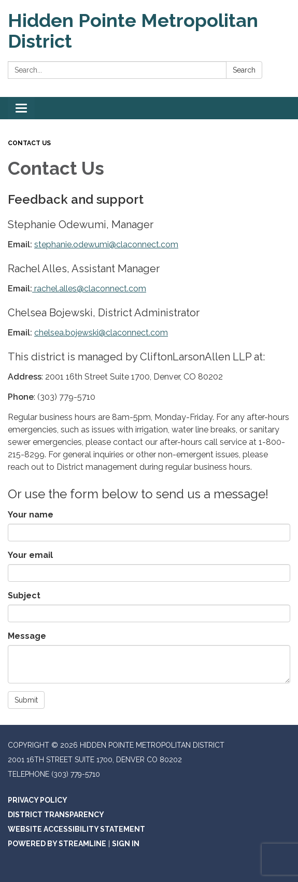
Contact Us (29, 143)
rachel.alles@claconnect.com (89, 288)
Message (27, 636)
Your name (30, 515)
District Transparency (56, 814)
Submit (26, 700)
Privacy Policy (37, 800)
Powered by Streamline (57, 843)
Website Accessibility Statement (76, 829)
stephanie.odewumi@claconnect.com (106, 244)
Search (244, 70)
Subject (24, 595)
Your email (30, 555)
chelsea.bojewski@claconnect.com (101, 333)
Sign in (125, 843)
